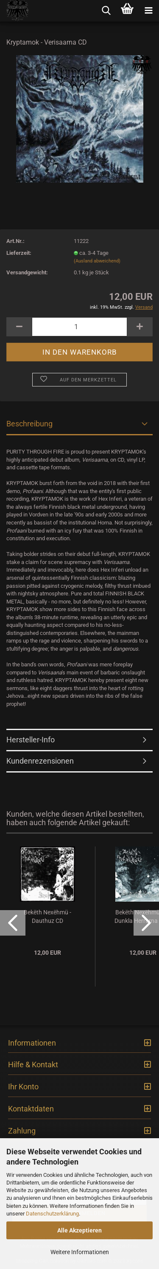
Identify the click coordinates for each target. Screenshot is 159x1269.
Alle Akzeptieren (79, 1230)
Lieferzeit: (18, 253)
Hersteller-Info (30, 739)
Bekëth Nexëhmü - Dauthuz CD (47, 916)
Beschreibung (29, 423)
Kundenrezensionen (40, 760)
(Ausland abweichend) (97, 261)
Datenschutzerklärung (52, 1213)
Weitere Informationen (79, 1252)
